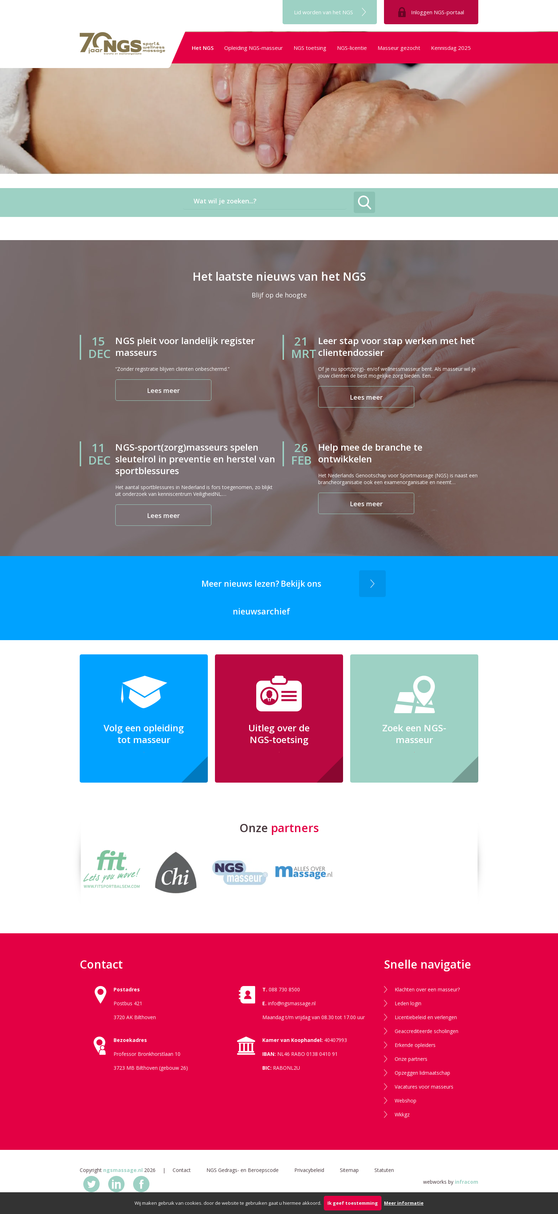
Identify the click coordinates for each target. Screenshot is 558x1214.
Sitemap (349, 1170)
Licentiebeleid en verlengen (426, 1017)
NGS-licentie (352, 47)
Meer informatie (403, 1203)
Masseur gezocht (399, 47)
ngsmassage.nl (123, 1170)
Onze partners (411, 1058)
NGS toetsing (310, 47)
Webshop (405, 1100)
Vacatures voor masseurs (424, 1086)
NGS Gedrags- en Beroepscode (242, 1170)
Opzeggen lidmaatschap (422, 1072)
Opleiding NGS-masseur (253, 47)
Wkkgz (402, 1114)
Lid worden (323, 12)
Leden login (408, 1003)
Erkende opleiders (415, 1045)
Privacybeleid (309, 1170)
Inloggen (437, 12)
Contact (182, 1170)
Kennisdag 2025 (451, 47)
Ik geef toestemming (352, 1203)
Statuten (384, 1170)
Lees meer (163, 390)
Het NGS (203, 47)
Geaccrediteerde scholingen (426, 1031)
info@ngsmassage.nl (292, 1003)
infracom (466, 1181)
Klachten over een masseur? (427, 989)
